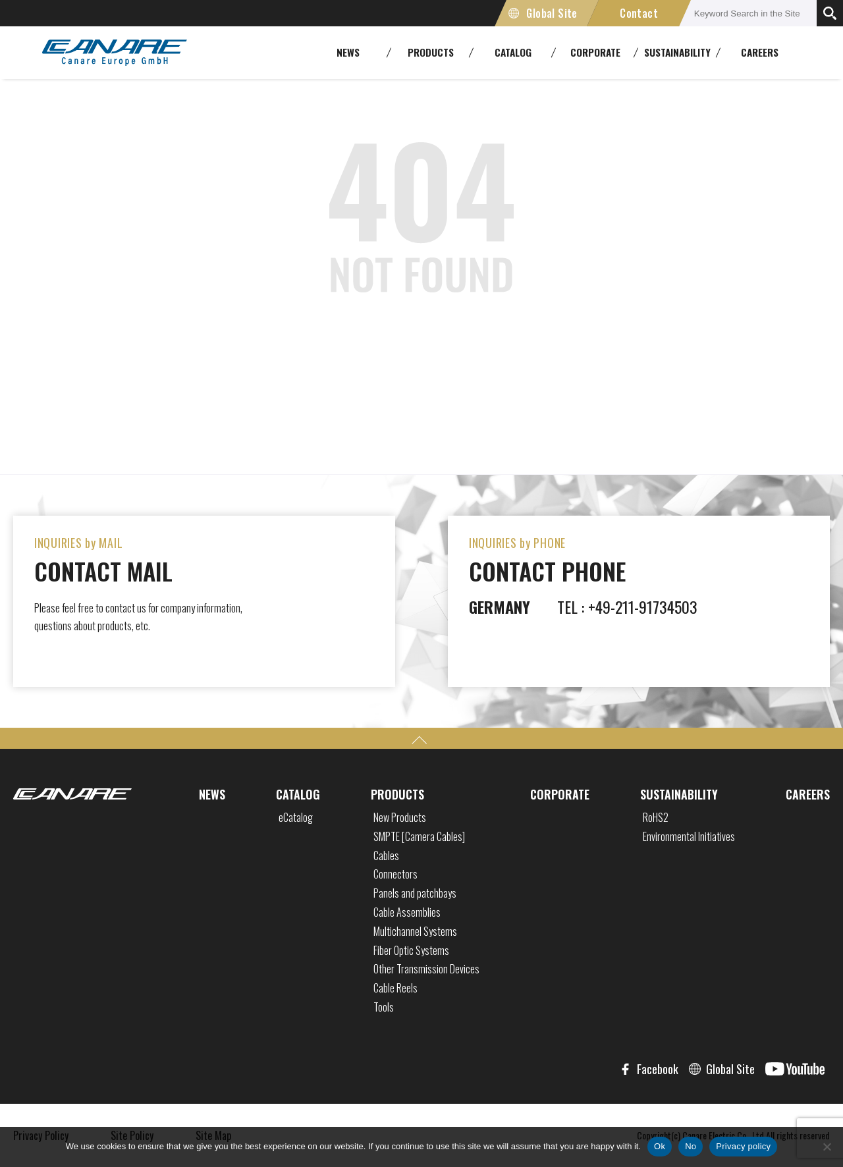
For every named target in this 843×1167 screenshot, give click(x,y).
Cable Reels (395, 988)
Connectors (395, 874)
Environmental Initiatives (689, 836)
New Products (399, 817)
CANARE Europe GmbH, (114, 52)
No (690, 1146)
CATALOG (298, 794)
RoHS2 (655, 817)
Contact (639, 13)
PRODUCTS (397, 794)
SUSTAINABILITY (679, 794)
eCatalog (296, 817)
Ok (659, 1146)
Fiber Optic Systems (411, 950)
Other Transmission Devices (426, 968)
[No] (826, 1146)
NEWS (212, 794)
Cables (386, 855)
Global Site (551, 13)
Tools (383, 1007)
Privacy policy (743, 1146)
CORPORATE (559, 794)
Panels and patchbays (414, 893)
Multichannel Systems (415, 931)
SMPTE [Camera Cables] (419, 836)
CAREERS (759, 52)
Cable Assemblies (407, 912)
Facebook (657, 1069)
